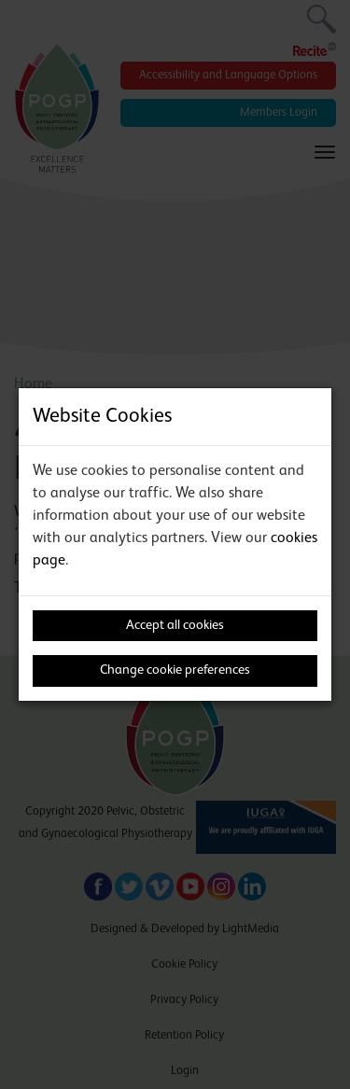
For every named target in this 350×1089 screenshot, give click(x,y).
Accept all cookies (175, 625)
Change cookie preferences (175, 670)
